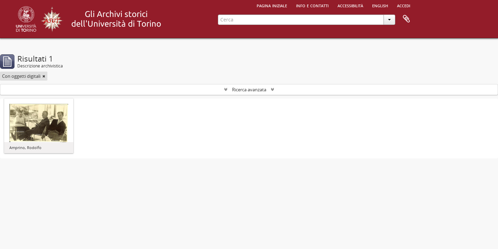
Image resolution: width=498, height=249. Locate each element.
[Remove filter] (44, 76)
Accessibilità (350, 5)
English (380, 5)
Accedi (403, 5)
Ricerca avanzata (249, 89)
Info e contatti (312, 5)
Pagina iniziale (272, 5)
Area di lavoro (406, 19)
